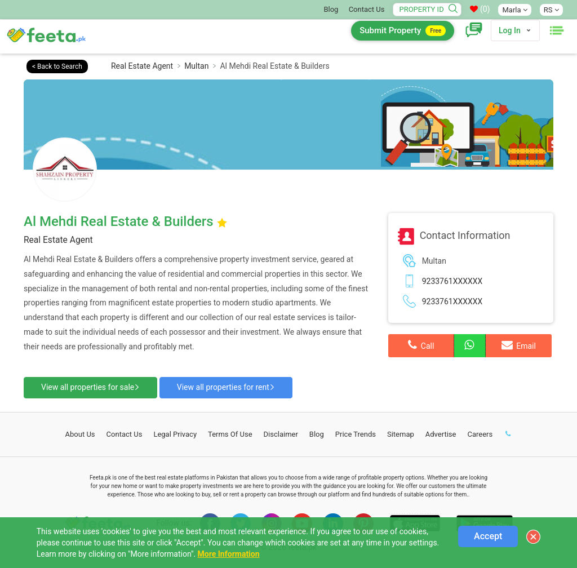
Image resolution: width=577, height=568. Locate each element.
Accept (488, 536)
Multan (196, 65)
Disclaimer (281, 434)
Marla (514, 10)
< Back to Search (57, 66)
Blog (330, 9)
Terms (230, 434)
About (80, 434)
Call (421, 344)
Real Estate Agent (142, 65)
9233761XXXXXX (452, 281)
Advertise (440, 434)
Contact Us (367, 9)
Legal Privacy (175, 434)
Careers (479, 434)
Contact (124, 434)
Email (518, 344)
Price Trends (355, 434)
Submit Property (402, 30)
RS (551, 10)
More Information (229, 553)
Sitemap (400, 434)
